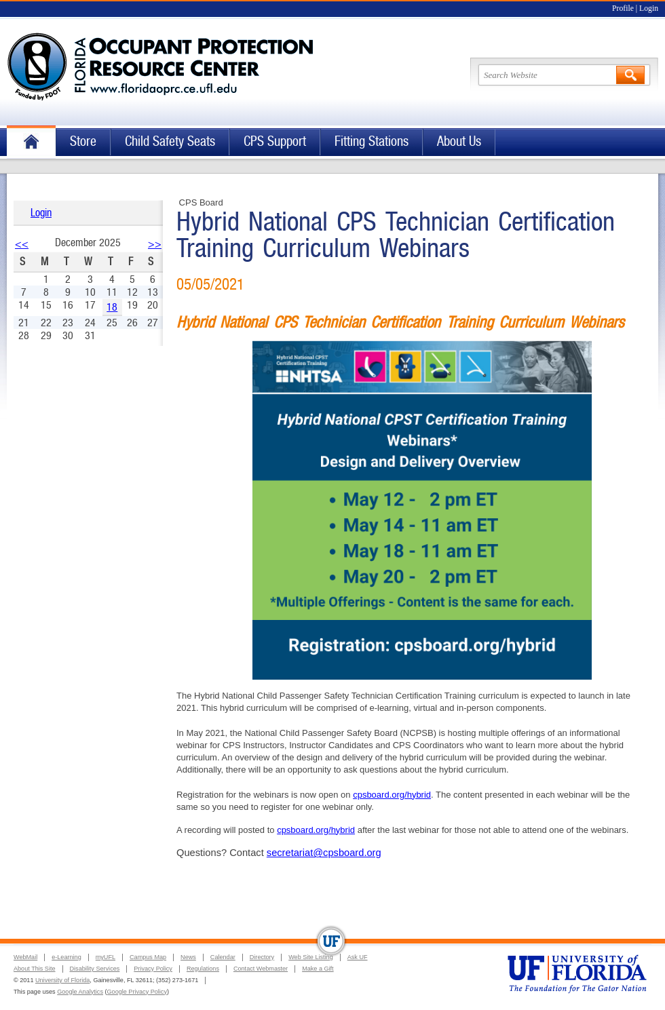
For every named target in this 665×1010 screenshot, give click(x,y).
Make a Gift (318, 968)
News (188, 957)
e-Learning (66, 957)
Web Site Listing (310, 957)
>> (155, 243)
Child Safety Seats (170, 141)
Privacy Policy (153, 968)
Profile (623, 8)
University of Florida (62, 980)
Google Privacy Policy (137, 991)
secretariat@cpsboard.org (324, 852)
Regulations (203, 968)
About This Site (35, 968)
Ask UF (357, 957)
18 (112, 306)
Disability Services (95, 968)
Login (648, 8)
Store (83, 141)
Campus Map (148, 957)
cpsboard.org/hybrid (392, 795)
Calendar (222, 957)
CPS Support (275, 141)
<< (21, 243)
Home (31, 142)
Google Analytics (80, 991)
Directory (262, 957)
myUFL (105, 957)
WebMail (25, 957)
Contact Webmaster (260, 968)
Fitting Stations (371, 141)
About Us (459, 141)
